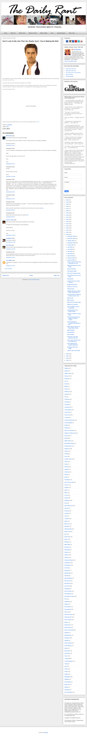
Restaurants (67, 625)
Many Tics (66, 523)
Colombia (66, 402)
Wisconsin (66, 684)
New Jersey (67, 580)
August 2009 (70, 245)
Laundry (66, 513)
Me (65, 534)
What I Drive (22, 33)
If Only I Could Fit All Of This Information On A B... (74, 262)
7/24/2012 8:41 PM (10, 265)
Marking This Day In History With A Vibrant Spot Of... (74, 291)
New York (66, 586)
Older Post (56, 275)
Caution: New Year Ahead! (73, 350)
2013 (67, 225)
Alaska (66, 370)
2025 (67, 200)
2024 (67, 202)
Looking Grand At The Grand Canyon (72, 310)
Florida (66, 453)
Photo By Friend (68, 614)
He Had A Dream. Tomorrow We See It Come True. (74, 295)
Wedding (66, 679)
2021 (67, 208)
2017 (67, 217)
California (66, 391)
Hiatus (66, 477)
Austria (66, 383)
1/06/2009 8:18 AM (10, 163)
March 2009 (70, 255)
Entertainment (67, 446)
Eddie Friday (67, 440)
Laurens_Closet (10, 219)
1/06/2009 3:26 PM (10, 192)
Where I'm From (33, 33)
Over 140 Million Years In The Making (73, 307)
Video (7, 126)
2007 (67, 356)
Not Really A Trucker (69, 596)
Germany (66, 472)
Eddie (65, 438)
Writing (66, 687)
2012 (67, 228)
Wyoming (66, 689)
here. (42, 208)
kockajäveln (9, 238)
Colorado (66, 404)
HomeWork (67, 479)
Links (65, 516)
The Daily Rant (77, 49)
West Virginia (67, 682)
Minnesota (67, 547)
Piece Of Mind (67, 619)
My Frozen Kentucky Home (73, 273)
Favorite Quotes (61, 33)
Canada (66, 394)
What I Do (13, 33)
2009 (67, 234)
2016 (67, 219)
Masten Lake (67, 531)
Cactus (66, 389)
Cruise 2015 (67, 415)
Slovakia (66, 640)
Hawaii (66, 474)
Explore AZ (67, 448)
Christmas (66, 399)
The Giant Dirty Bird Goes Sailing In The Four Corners (73, 318)
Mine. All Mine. (70, 334)
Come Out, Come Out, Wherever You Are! (72, 337)
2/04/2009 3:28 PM (10, 257)
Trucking (66, 658)
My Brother (67, 562)
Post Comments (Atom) (34, 279)
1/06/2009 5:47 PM (10, 198)
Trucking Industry (68, 661)
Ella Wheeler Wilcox (69, 443)
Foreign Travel (67, 459)
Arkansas (66, 378)
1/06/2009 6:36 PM (10, 217)
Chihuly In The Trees (72, 286)
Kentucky (66, 510)
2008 (67, 353)
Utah (65, 666)
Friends (66, 466)
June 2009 (70, 249)
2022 (67, 206)
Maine (65, 521)
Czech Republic (68, 422)
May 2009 (69, 251)
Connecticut (67, 407)
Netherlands (67, 573)
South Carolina (68, 643)
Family (66, 451)
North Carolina (67, 591)
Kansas (66, 508)
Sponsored (67, 650)
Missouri (66, 552)
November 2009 (71, 238)
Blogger (46, 732)
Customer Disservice (69, 420)
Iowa (65, 503)
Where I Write (43, 33)
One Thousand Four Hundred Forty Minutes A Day (73, 323)
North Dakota (67, 593)
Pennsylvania (67, 609)
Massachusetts (68, 529)
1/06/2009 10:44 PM (10, 235)
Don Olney (8, 245)
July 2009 (69, 247)
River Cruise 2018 (68, 630)
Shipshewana (67, 635)
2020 (67, 210)
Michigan (66, 542)
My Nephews (67, 565)
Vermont (66, 669)
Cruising (66, 417)
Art (65, 381)
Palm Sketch (67, 606)
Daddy (66, 425)
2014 (67, 223)
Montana (66, 557)
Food (65, 456)
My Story (66, 567)
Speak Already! (71, 330)
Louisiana (66, 518)
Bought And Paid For (72, 284)
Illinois (65, 492)
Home (5, 33)
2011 (67, 230)
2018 (67, 215)
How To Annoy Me (68, 482)
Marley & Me (70, 298)
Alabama (66, 368)
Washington (67, 676)
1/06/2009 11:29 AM (10, 176)
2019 (67, 212)
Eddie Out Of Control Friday (74, 302)
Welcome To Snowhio (72, 304)
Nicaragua (66, 588)
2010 (67, 232)
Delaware (66, 427)
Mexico (66, 539)
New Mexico (67, 583)
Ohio (65, 599)
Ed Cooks (66, 435)
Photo (65, 612)
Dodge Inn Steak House (70, 433)
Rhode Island (67, 627)
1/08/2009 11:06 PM (10, 249)
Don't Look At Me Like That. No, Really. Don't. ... (74, 340)
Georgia (66, 469)
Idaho (65, 490)
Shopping (66, 637)
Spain (65, 648)
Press (52, 33)
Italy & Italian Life (68, 505)
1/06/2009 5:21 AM (10, 145)
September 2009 (71, 242)
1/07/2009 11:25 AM (10, 242)
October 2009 (70, 240)
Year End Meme (68, 692)
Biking (65, 386)
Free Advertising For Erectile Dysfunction (72, 344)
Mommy (66, 554)
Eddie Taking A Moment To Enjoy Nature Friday (73, 327)
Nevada (66, 575)
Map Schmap (70, 300)
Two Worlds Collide (72, 271)
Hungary (66, 487)
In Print (66, 495)
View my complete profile (70, 61)
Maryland (66, 526)
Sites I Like (72, 33)
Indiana (66, 498)
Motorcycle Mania (68, 560)
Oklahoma (66, 601)
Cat (65, 396)
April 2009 (70, 253)
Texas (65, 656)
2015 (67, 221)
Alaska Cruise (67, 373)
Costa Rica (67, 412)
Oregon (66, 604)
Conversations (67, 409)
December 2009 (71, 236)
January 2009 (70, 260)
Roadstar (66, 632)
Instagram (66, 500)
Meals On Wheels (71, 269)
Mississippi (67, 549)
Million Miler (67, 544)
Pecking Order (70, 288)
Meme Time (67, 536)
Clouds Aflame (70, 332)
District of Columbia (69, 430)
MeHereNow (9, 135)
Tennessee (67, 653)
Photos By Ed (67, 617)
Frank (65, 464)
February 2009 (71, 258)
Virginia (66, 674)
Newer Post (6, 275)
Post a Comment (8, 268)
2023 (67, 204)
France (66, 461)
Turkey (66, 663)
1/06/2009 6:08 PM (10, 210)
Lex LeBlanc (9, 260)
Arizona (66, 376)
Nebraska (66, 570)
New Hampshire (68, 578)
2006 (67, 358)
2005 (67, 360)
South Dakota (67, 645)
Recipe (66, 622)
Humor (66, 485)
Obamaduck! (70, 278)
